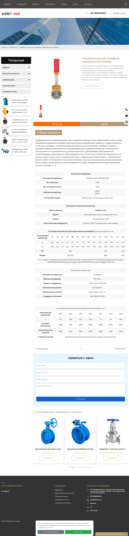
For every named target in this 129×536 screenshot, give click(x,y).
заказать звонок (119, 13)
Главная (4, 47)
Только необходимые (50, 532)
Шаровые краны (8, 80)
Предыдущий (42, 349)
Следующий (119, 349)
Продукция (13, 47)
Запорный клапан (9, 86)
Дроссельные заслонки (11, 73)
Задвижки (6, 67)
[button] (70, 467)
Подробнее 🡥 (48, 458)
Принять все (78, 532)
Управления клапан (10, 92)
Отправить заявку (92, 86)
